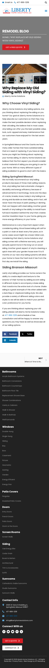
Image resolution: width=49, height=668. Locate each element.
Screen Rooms (11, 532)
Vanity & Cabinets (9, 405)
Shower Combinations (11, 400)
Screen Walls (7, 537)
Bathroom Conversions (12, 381)
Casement (6, 455)
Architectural (7, 563)
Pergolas (6, 496)
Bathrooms (9, 371)
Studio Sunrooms (9, 588)
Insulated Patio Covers (11, 501)
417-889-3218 (10, 315)
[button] (46, 2)
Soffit (4, 573)
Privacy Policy (17, 661)
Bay (3, 446)
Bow (4, 451)
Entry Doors (7, 512)
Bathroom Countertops (12, 386)
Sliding (5, 441)
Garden (5, 475)
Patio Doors (7, 521)
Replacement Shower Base (13, 395)
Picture (5, 460)
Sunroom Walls (8, 593)
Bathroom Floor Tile (10, 391)
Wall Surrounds (8, 419)
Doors (6, 507)
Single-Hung (7, 436)
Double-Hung (7, 431)
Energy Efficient (8, 479)
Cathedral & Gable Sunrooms (14, 583)
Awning (5, 470)
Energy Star (7, 484)
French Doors (7, 516)
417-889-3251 (11, 616)
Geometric (6, 465)
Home (5, 37)
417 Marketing (40, 661)
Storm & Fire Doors (10, 526)
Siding (6, 544)
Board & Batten (8, 558)
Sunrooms (8, 578)
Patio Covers (10, 491)
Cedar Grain (7, 553)
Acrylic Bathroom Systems (13, 376)
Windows (8, 426)
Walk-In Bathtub (9, 415)
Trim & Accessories (10, 568)
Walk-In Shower (8, 410)
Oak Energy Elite (8, 548)
